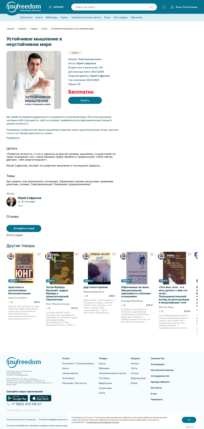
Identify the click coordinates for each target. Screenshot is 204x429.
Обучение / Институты (74, 383)
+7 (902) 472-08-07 (26, 404)
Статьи (134, 373)
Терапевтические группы (86, 17)
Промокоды (105, 388)
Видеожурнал (138, 378)
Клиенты (22, 29)
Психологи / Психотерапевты (78, 363)
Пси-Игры (104, 378)
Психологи (26, 17)
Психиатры (68, 378)
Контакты (156, 387)
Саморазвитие (70, 373)
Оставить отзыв (24, 228)
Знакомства (157, 358)
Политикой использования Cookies (103, 422)
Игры (107, 17)
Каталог (56, 7)
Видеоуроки (105, 383)
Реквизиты (157, 399)
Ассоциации (157, 364)
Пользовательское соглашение (21, 419)
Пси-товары (120, 17)
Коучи (39, 17)
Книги (44, 29)
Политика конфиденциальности (53, 419)
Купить (84, 100)
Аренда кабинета (160, 381)
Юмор (134, 383)
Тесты (134, 368)
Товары (33, 29)
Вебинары (52, 17)
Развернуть (13, 137)
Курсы (64, 17)
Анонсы (135, 363)
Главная (10, 29)
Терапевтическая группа (112, 373)
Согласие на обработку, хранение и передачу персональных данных (38, 426)
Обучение (136, 17)
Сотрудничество (160, 376)
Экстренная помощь (162, 370)
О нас (154, 393)
